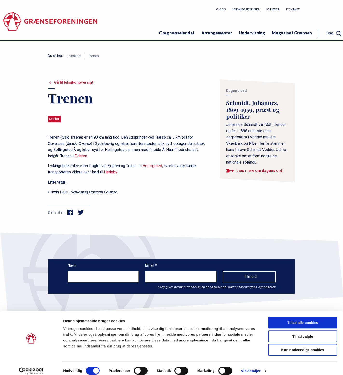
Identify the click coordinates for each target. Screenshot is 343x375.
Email (150, 265)
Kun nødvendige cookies (302, 344)
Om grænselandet (177, 32)
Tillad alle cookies (302, 317)
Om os (221, 9)
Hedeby (110, 172)
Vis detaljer (251, 365)
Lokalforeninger (246, 9)
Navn (71, 265)
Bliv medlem (325, 9)
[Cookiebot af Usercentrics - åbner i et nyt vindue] (31, 365)
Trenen (93, 56)
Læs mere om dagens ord (259, 170)
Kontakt (293, 9)
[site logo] (50, 23)
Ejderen (81, 156)
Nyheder (272, 9)
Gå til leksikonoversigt (73, 82)
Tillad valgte (302, 331)
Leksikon (74, 56)
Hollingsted (152, 166)
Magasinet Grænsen (292, 32)
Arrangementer (216, 32)
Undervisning (252, 32)
